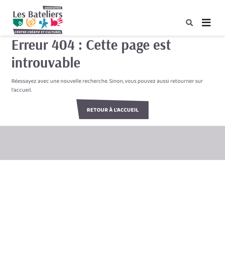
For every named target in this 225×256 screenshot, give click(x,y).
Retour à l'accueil (113, 110)
